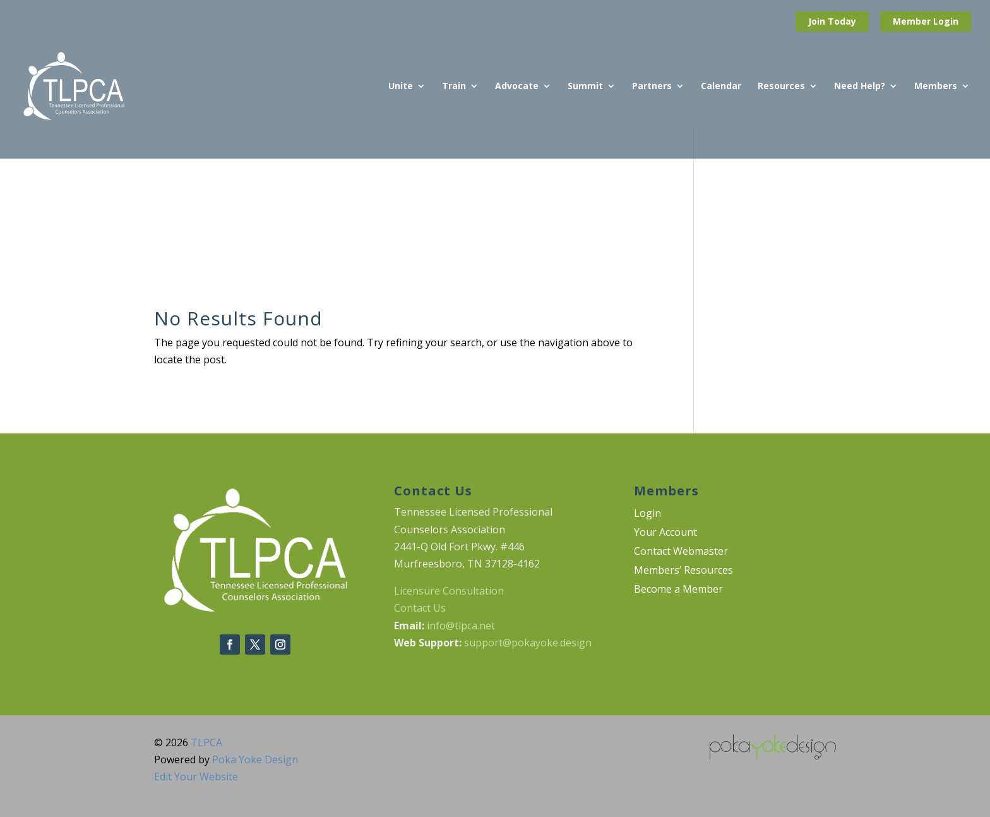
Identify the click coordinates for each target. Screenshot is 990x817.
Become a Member (678, 590)
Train (454, 87)
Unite (400, 87)
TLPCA (206, 742)
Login (945, 21)
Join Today (832, 21)
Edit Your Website (196, 777)
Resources (781, 87)
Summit (585, 87)
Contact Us (420, 608)
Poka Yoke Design (255, 759)
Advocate (517, 87)
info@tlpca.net (461, 625)
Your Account (665, 533)
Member (913, 21)
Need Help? (859, 87)
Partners (652, 87)
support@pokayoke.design (528, 643)
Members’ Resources (683, 571)
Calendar (721, 87)
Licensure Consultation (449, 591)
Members (935, 87)
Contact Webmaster (681, 552)
